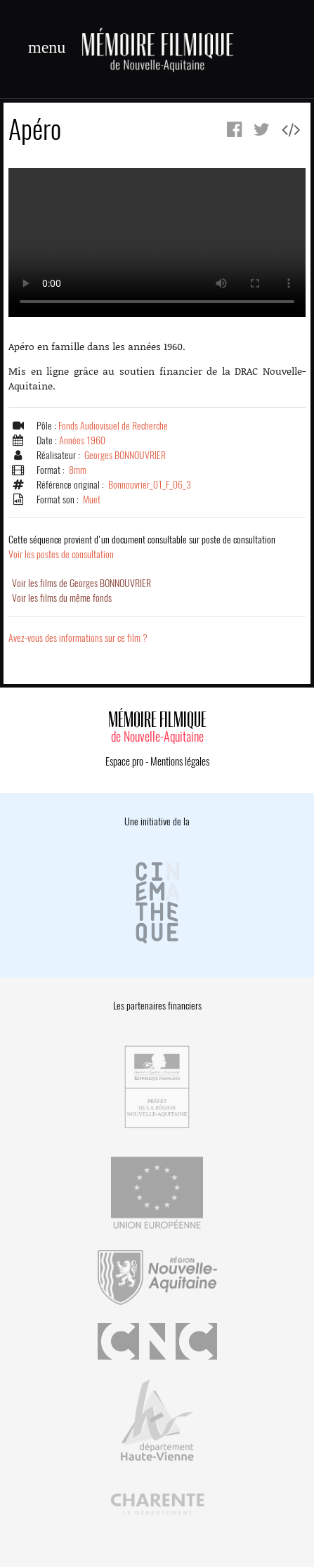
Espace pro (124, 761)
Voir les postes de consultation (141, 547)
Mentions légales (179, 761)
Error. (157, 242)
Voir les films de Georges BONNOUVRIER (81, 583)
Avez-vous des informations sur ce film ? (78, 638)
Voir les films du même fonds (62, 598)
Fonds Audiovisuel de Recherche (113, 425)
